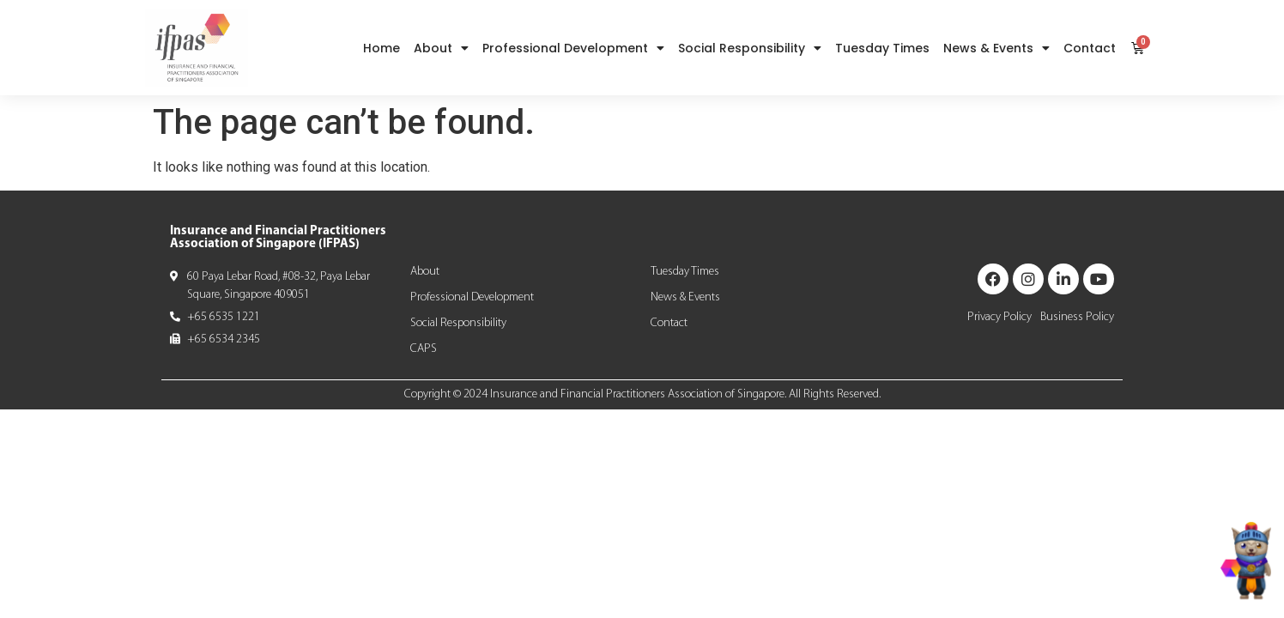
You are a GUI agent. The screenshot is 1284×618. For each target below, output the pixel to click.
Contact (1089, 48)
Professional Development (573, 48)
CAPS (423, 348)
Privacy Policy (999, 317)
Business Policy (1077, 317)
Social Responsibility (749, 48)
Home (381, 48)
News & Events (996, 48)
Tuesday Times (882, 48)
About (441, 48)
